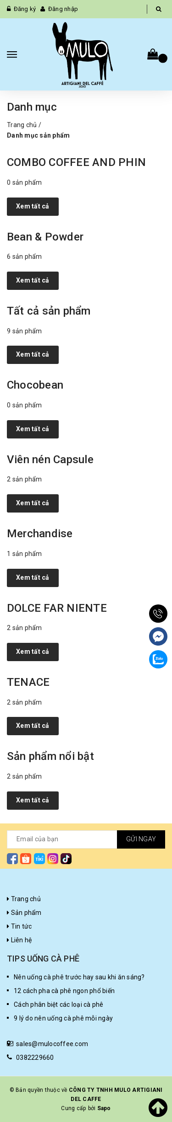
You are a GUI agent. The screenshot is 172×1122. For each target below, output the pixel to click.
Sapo (104, 1108)
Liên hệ (19, 940)
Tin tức (19, 926)
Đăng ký (25, 8)
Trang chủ (22, 124)
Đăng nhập (63, 8)
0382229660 (35, 1057)
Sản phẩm (24, 912)
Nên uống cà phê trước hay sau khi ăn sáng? (79, 977)
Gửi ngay (141, 839)
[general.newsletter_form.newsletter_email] (86, 839)
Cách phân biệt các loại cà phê (59, 1004)
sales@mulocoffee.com (52, 1043)
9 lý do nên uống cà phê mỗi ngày (63, 1018)
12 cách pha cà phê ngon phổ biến (64, 990)
